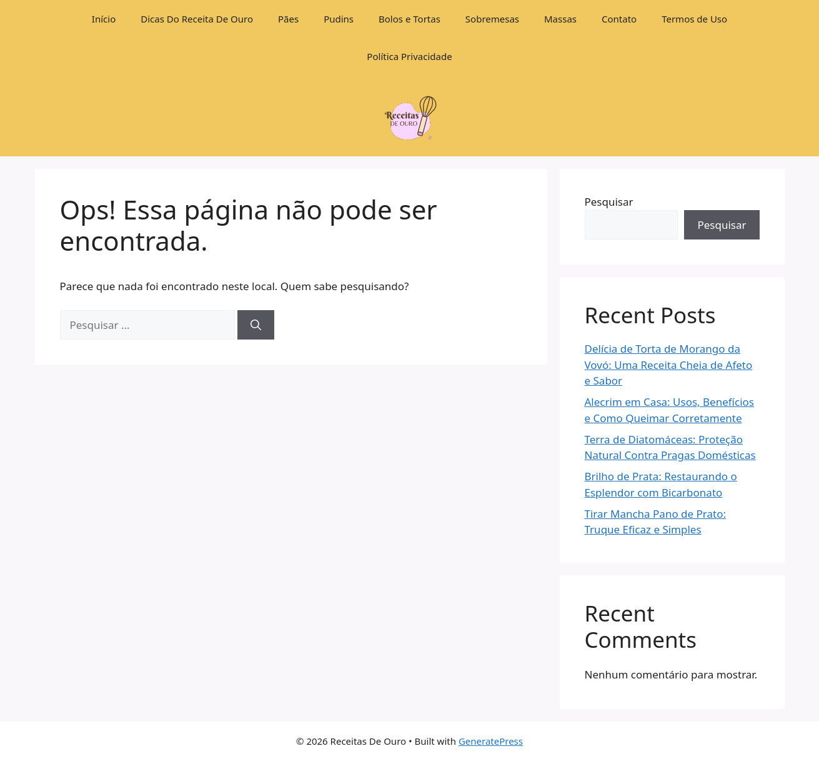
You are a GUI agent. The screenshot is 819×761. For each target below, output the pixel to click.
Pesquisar (609, 201)
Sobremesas (492, 19)
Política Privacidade (409, 56)
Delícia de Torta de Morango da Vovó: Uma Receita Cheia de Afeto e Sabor (669, 364)
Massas (560, 19)
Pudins (339, 19)
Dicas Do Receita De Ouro (197, 19)
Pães (288, 19)
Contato (619, 19)
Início (104, 19)
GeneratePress (491, 741)
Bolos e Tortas (409, 19)
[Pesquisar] (255, 325)
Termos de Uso (694, 19)
